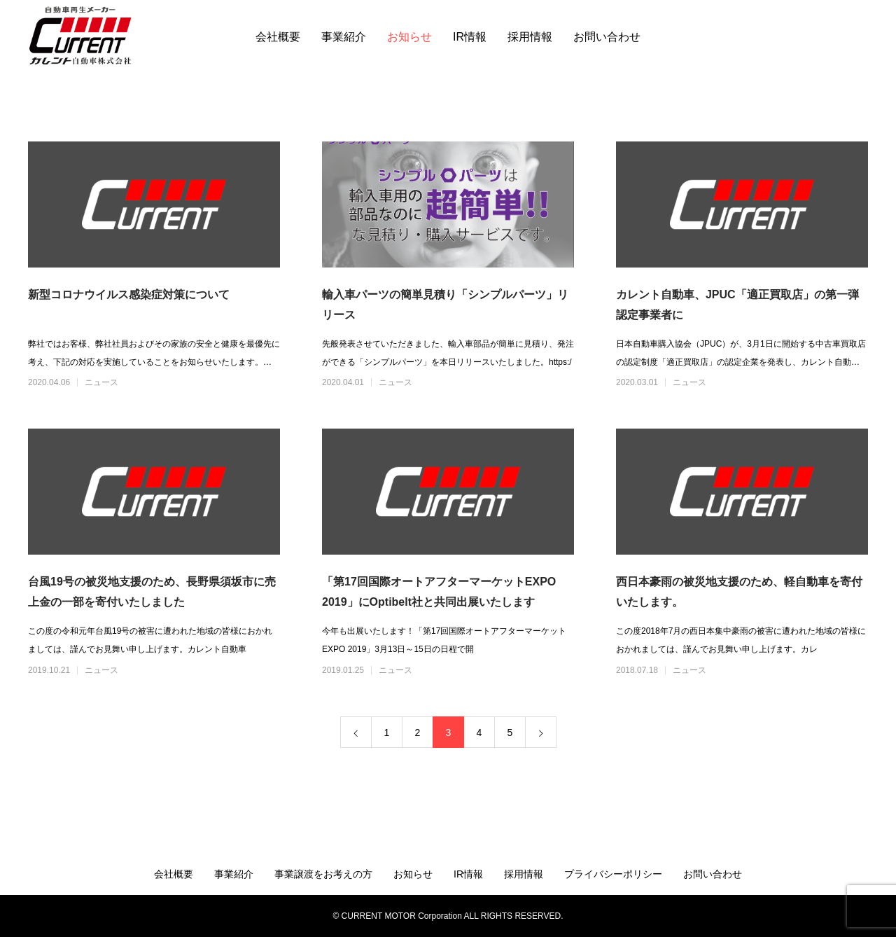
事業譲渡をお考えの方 (323, 874)
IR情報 (469, 37)
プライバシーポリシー (613, 874)
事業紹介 (343, 37)
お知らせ (409, 37)
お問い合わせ (606, 37)
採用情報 (529, 37)
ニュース (101, 382)
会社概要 (277, 37)
